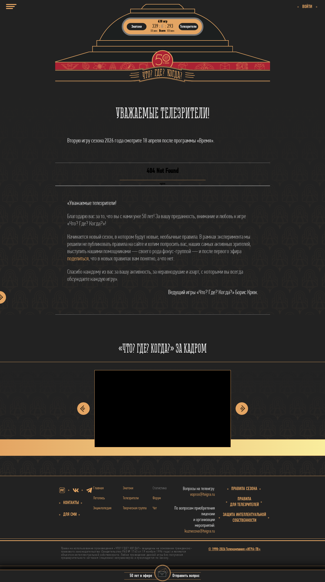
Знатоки (128, 488)
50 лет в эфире (141, 576)
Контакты (71, 503)
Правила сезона (244, 489)
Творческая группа (135, 508)
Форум (157, 498)
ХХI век (170, 30)
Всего (162, 30)
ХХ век (154, 30)
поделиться (78, 259)
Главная (98, 488)
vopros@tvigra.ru (202, 494)
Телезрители (131, 498)
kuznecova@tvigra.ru (200, 531)
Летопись (99, 498)
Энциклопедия (102, 508)
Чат (155, 508)
